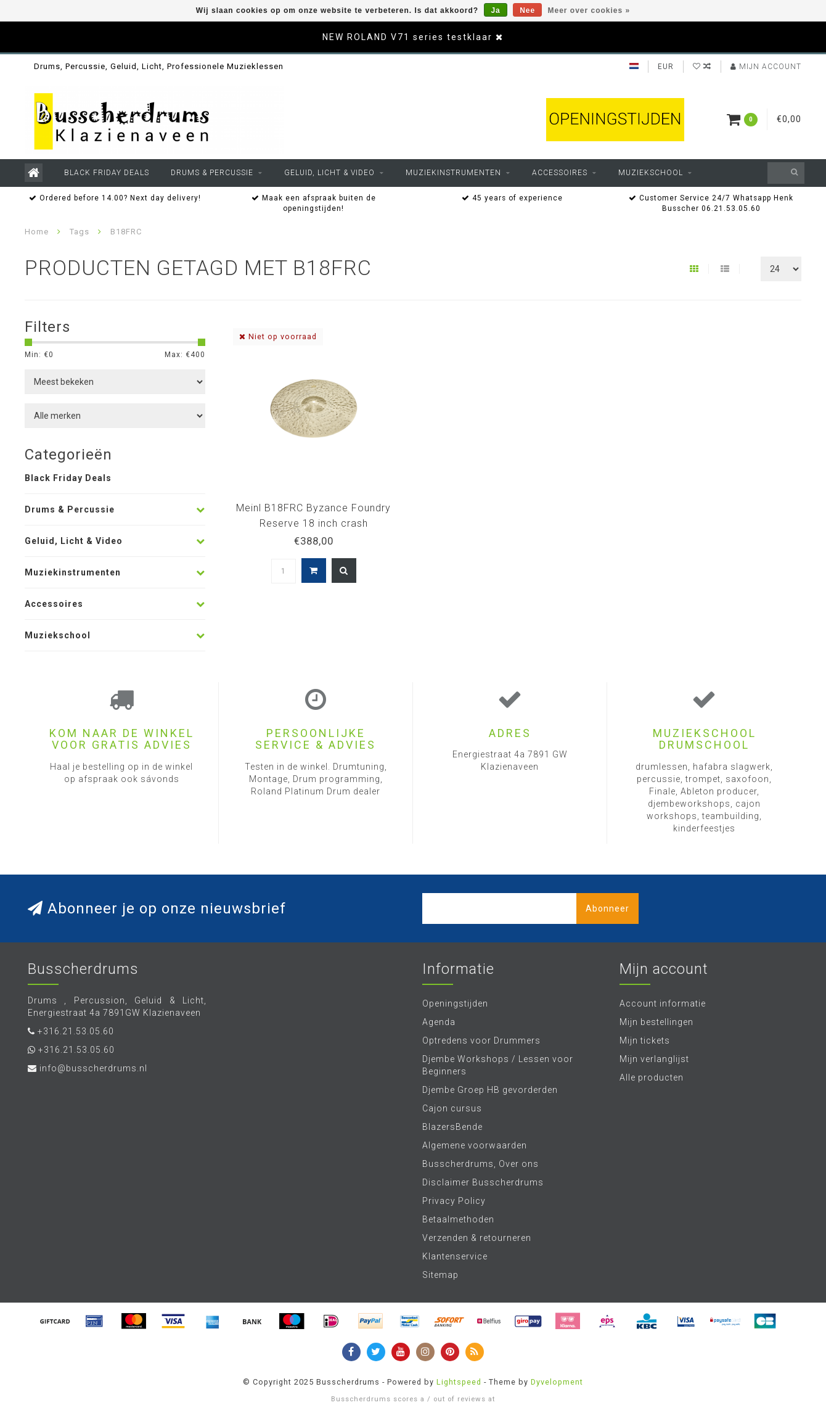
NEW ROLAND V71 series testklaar (407, 37)
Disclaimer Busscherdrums (483, 1182)
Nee (527, 10)
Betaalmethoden (458, 1219)
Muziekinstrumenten (453, 172)
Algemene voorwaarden (474, 1145)
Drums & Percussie (212, 172)
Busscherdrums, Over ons (480, 1164)
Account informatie (663, 1003)
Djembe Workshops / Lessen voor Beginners (497, 1065)
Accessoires (559, 172)
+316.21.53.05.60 (76, 1031)
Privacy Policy (454, 1201)
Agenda (439, 1022)
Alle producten (652, 1077)
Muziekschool (650, 172)
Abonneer (607, 908)
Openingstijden (455, 1003)
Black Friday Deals (106, 172)
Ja (495, 10)
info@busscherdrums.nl (93, 1068)
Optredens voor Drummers (481, 1040)
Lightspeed (458, 1381)
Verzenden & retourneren (476, 1238)
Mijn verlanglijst (654, 1059)
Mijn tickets (645, 1040)
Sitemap (440, 1275)
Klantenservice (455, 1256)
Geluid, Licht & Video (329, 172)
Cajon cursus (452, 1108)
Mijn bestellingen (656, 1022)
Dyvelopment (557, 1381)
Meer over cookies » (589, 10)
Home (37, 231)
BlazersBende (452, 1127)
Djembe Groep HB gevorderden (490, 1090)
